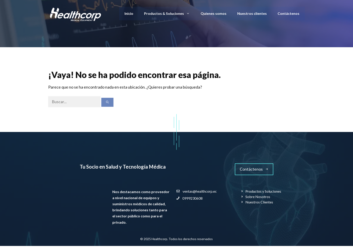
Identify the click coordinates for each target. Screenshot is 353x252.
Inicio (128, 13)
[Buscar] (107, 102)
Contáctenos (288, 13)
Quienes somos (213, 13)
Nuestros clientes (252, 13)
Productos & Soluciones (169, 13)
